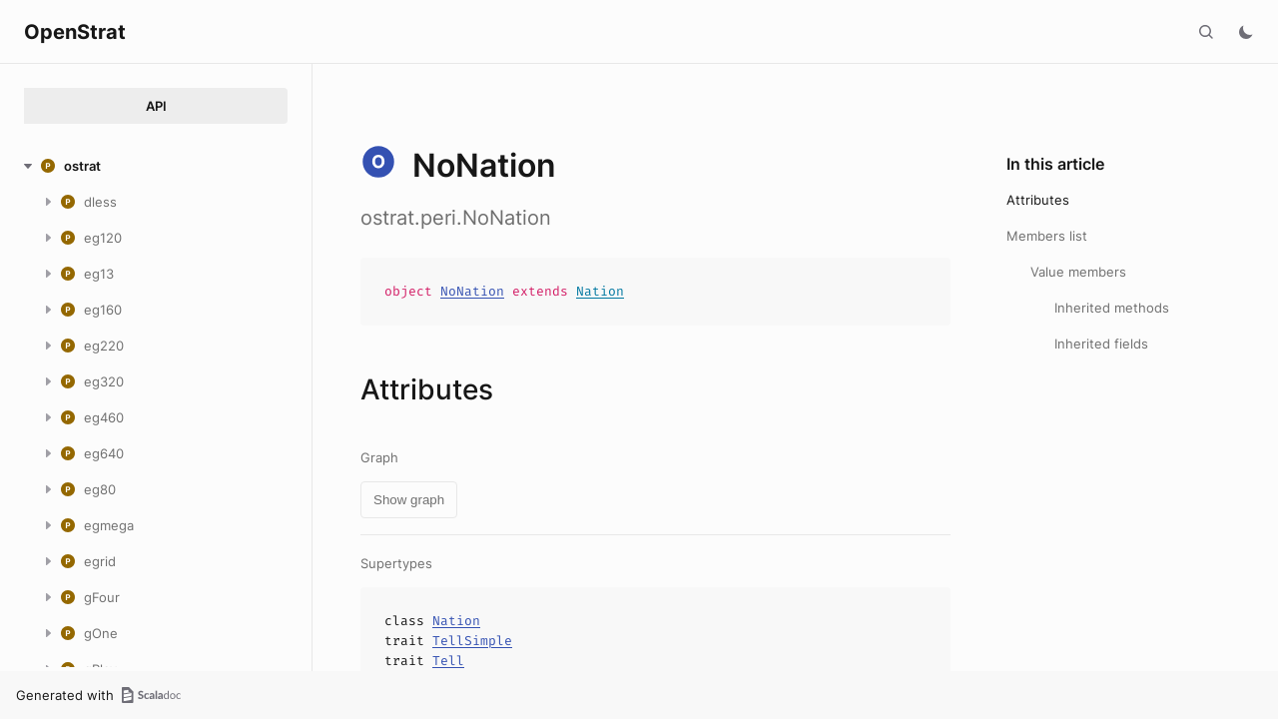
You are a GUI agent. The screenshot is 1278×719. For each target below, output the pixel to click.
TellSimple (472, 640)
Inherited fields (1101, 344)
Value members (1078, 272)
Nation (600, 291)
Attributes (1037, 200)
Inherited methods (1111, 308)
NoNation (472, 291)
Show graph (408, 499)
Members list (1046, 236)
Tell (448, 660)
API (156, 106)
